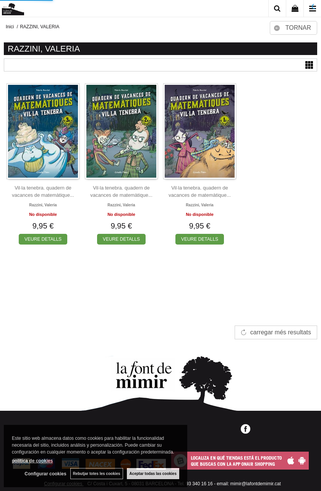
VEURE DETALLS (43, 239)
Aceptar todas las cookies (153, 474)
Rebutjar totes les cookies (96, 474)
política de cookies (32, 460)
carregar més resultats (280, 332)
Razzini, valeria (43, 205)
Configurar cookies (45, 473)
